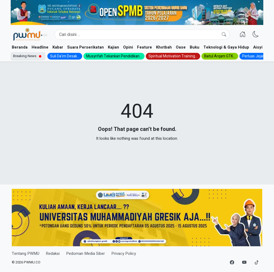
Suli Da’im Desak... (64, 56)
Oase (181, 47)
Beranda (20, 47)
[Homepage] (30, 34)
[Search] (142, 35)
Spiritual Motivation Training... (173, 56)
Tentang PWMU (25, 253)
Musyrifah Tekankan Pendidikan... (114, 56)
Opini (128, 47)
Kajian (113, 47)
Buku (194, 47)
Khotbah (164, 47)
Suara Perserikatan (85, 47)
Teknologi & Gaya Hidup (226, 47)
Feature (144, 47)
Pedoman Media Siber (85, 253)
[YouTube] (244, 263)
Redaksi (53, 253)
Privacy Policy (123, 253)
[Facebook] (232, 263)
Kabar (57, 47)
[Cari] (224, 35)
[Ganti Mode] (255, 34)
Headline (40, 47)
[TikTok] (256, 263)
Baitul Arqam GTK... (219, 56)
